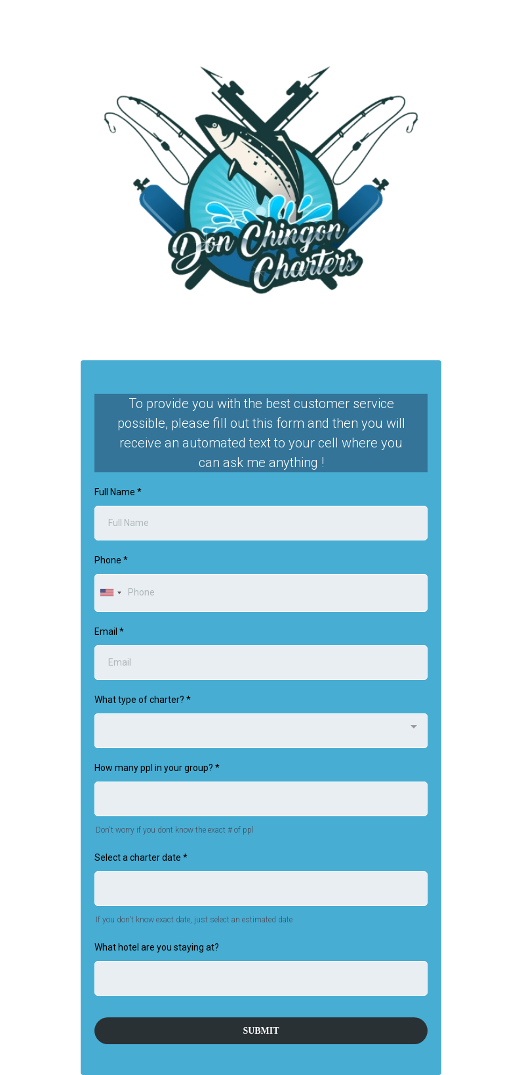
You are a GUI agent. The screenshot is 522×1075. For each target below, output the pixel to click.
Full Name (118, 492)
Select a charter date (141, 857)
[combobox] (110, 593)
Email (109, 631)
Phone (111, 560)
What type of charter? (142, 699)
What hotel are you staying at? (156, 947)
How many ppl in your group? (157, 768)
